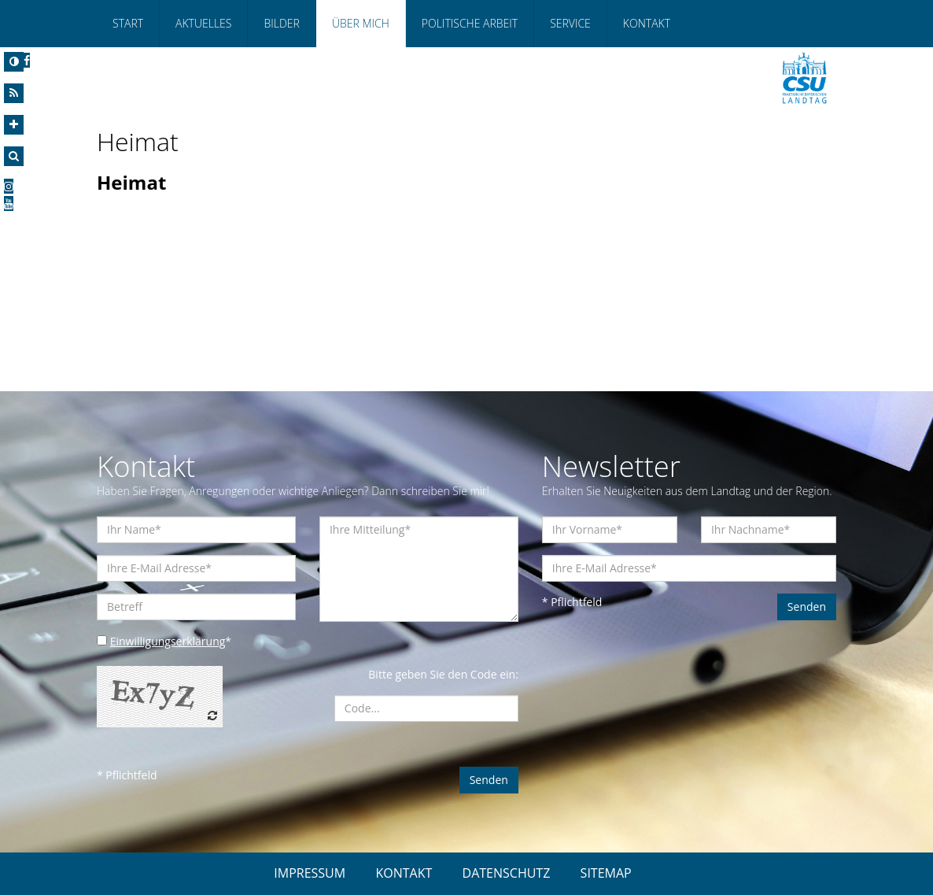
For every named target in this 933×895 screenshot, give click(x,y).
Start (127, 23)
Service (570, 23)
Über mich (360, 23)
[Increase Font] (14, 125)
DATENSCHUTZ (507, 873)
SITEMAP (606, 873)
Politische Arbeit (470, 23)
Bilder (281, 23)
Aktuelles (203, 23)
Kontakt (646, 23)
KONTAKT (403, 873)
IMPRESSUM (309, 873)
